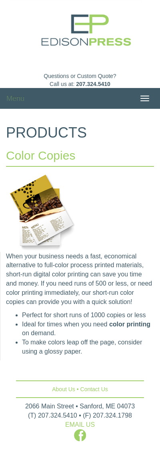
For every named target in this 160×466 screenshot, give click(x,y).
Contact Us (94, 389)
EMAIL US (80, 424)
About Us (63, 389)
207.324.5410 (93, 84)
